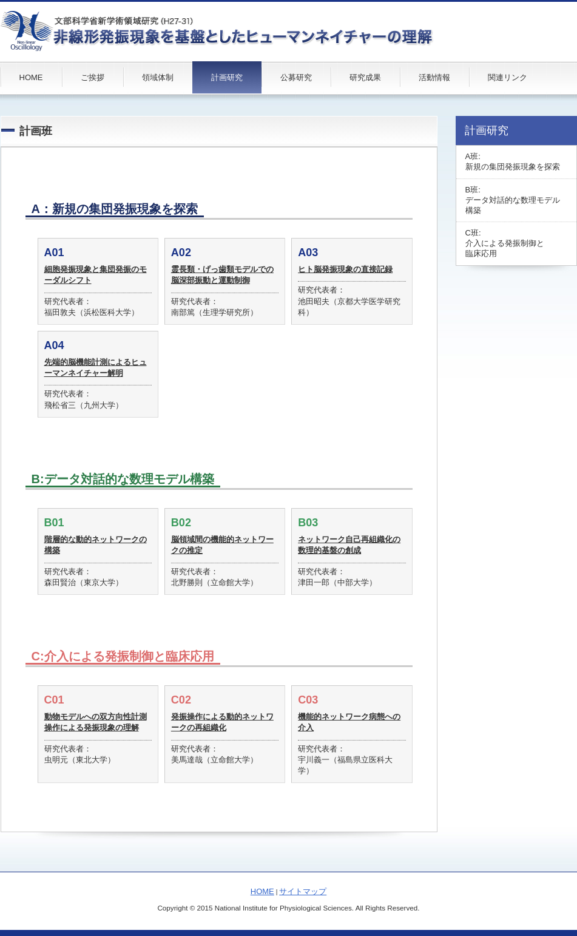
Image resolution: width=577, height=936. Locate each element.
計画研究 (227, 77)
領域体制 (158, 77)
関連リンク (507, 77)
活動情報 (434, 77)
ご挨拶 (92, 77)
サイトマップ (302, 891)
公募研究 (296, 77)
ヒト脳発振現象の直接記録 (345, 269)
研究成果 (365, 77)
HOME (31, 77)
